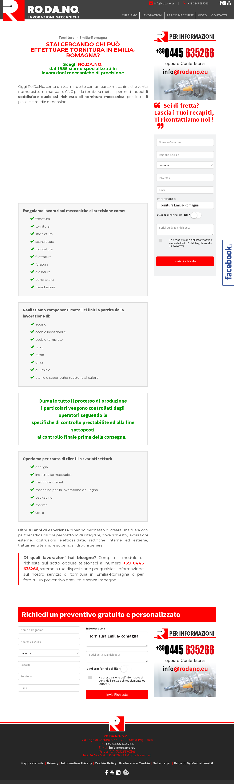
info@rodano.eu (164, 3)
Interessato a (95, 628)
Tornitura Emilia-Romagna (117, 639)
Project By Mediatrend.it (193, 763)
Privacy (52, 763)
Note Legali (162, 763)
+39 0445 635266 (198, 3)
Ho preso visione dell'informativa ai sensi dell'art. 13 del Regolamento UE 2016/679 (191, 243)
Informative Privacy (76, 763)
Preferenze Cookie (134, 763)
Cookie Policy (105, 763)
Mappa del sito (32, 763)
